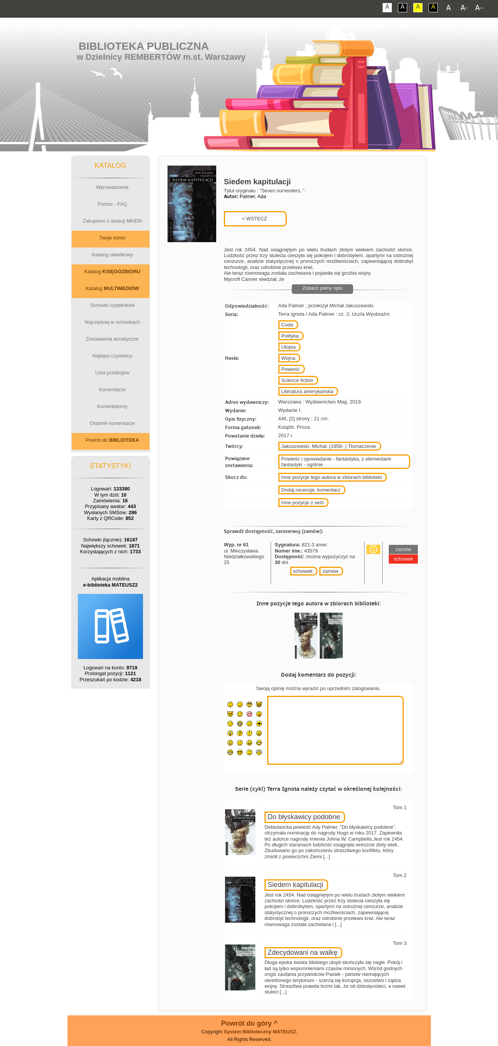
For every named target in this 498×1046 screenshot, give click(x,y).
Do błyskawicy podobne (304, 817)
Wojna (288, 358)
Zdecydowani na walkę (302, 952)
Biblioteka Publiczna (144, 46)
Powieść (290, 369)
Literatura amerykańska (307, 391)
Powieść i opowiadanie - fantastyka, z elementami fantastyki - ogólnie (336, 461)
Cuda (287, 325)
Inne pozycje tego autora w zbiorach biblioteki (331, 477)
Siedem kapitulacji (295, 885)
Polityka (290, 336)
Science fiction (297, 380)
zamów (330, 571)
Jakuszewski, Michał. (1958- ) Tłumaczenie (328, 446)
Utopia (288, 347)
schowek (303, 571)
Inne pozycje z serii (302, 502)
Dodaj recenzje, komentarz (311, 490)
